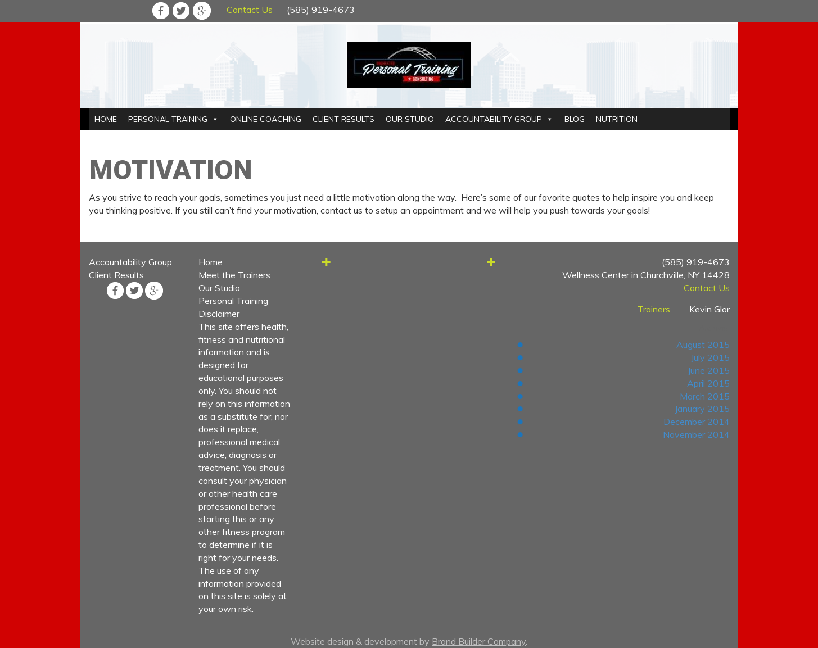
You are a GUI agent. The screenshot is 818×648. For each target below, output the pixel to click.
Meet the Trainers (234, 274)
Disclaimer (218, 313)
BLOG (574, 119)
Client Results (116, 274)
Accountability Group (130, 262)
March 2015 (705, 396)
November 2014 (696, 434)
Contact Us (250, 9)
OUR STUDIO (410, 119)
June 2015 (709, 370)
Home (210, 262)
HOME (105, 119)
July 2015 (710, 357)
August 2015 (703, 344)
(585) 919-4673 (321, 9)
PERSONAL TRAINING (167, 119)
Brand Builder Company (479, 641)
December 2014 (696, 421)
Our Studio (219, 287)
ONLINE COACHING (265, 119)
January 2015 (702, 408)
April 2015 (708, 383)
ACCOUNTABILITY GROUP (493, 119)
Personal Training (233, 300)
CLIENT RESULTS (343, 119)
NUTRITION (617, 119)
